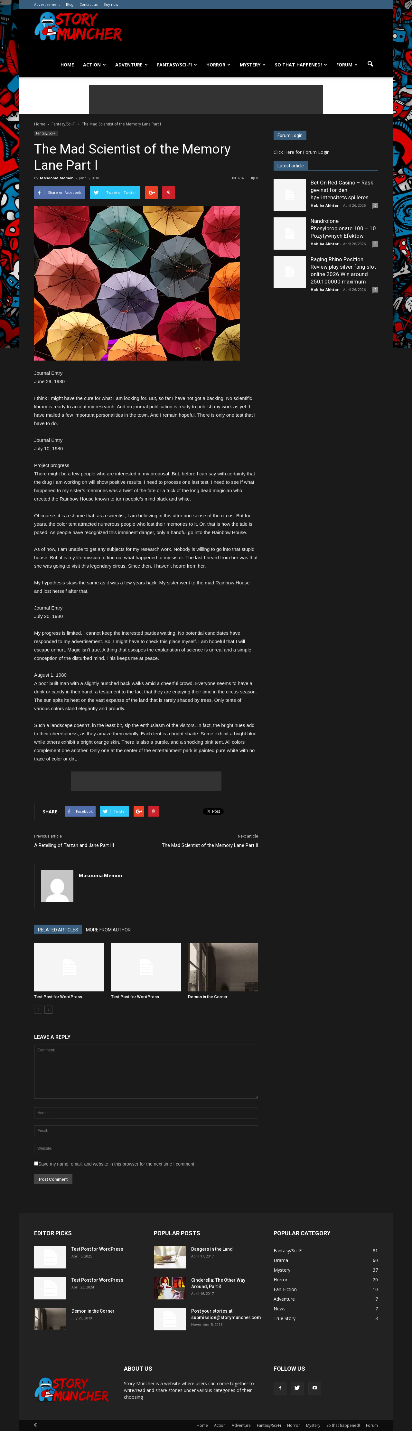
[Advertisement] (206, 99)
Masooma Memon (57, 177)
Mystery (253, 65)
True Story (284, 1318)
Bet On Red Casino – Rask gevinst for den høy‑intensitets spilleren (342, 190)
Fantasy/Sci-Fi (177, 65)
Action (94, 65)
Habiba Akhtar (325, 205)
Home (67, 65)
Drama (281, 1260)
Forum (347, 65)
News (280, 1309)
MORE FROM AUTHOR (108, 929)
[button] (370, 64)
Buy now (111, 4)
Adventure (131, 65)
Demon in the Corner (208, 996)
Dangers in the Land (212, 1249)
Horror (218, 65)
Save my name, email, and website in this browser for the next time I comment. (117, 1164)
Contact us (89, 4)
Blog (69, 4)
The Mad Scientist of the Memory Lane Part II (210, 845)
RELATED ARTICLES (58, 929)
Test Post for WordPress (58, 996)
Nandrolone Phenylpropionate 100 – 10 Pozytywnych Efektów (343, 228)
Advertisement (47, 4)
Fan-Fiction (285, 1289)
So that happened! (301, 65)
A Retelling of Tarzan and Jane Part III (74, 845)
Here (289, 152)
